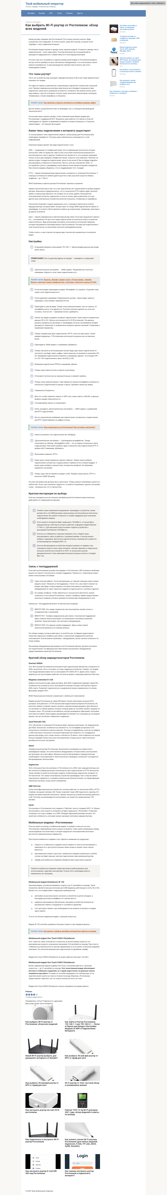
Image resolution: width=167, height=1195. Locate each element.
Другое (80, 13)
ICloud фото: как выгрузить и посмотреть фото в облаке (130, 70)
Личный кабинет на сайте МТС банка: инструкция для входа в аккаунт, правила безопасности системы (130, 61)
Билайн (42, 13)
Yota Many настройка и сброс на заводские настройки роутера (128, 27)
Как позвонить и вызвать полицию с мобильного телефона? (123, 92)
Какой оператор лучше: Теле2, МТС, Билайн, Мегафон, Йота (128, 49)
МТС (51, 13)
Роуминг (69, 13)
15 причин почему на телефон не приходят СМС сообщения (130, 38)
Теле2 (59, 13)
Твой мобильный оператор (44, 3)
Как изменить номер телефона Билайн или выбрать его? (128, 82)
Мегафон (31, 13)
